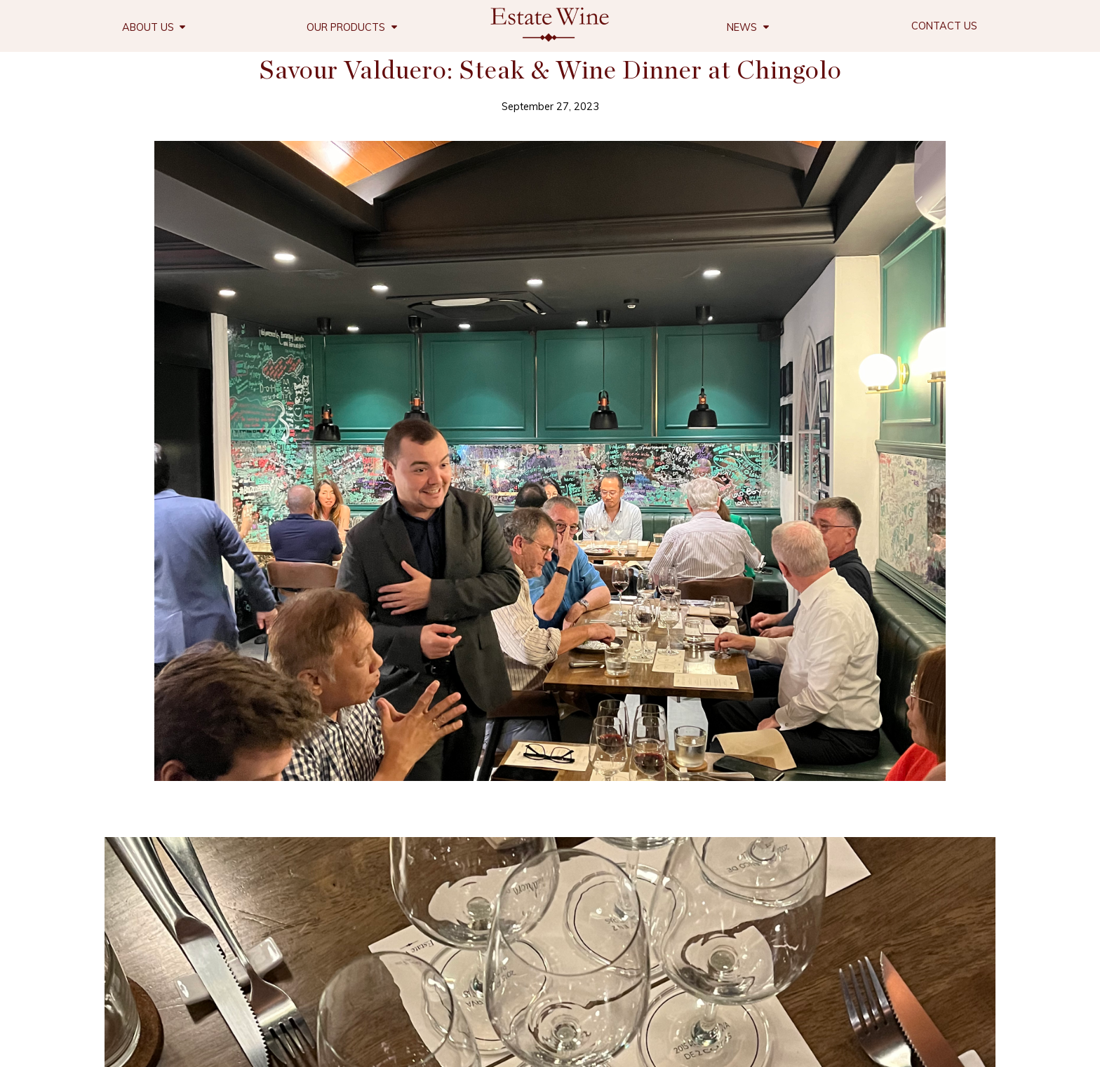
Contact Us (944, 26)
